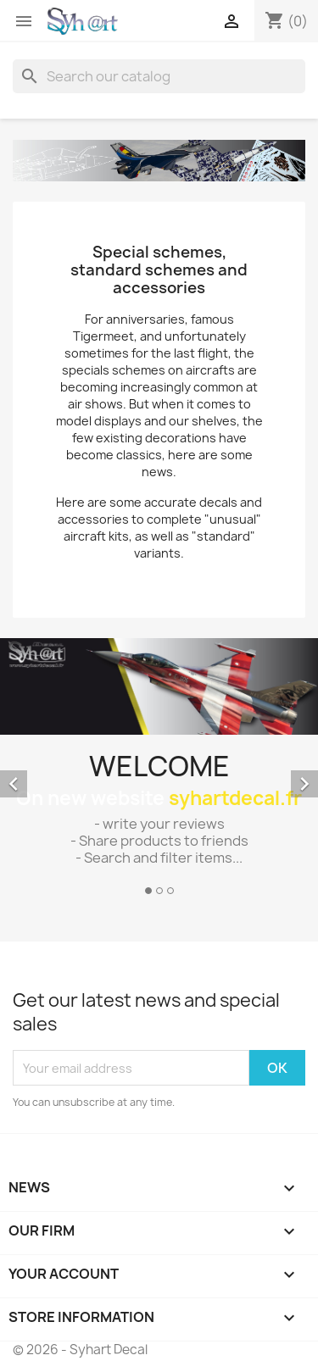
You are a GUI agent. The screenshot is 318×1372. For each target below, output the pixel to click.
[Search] (159, 76)
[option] (159, 769)
